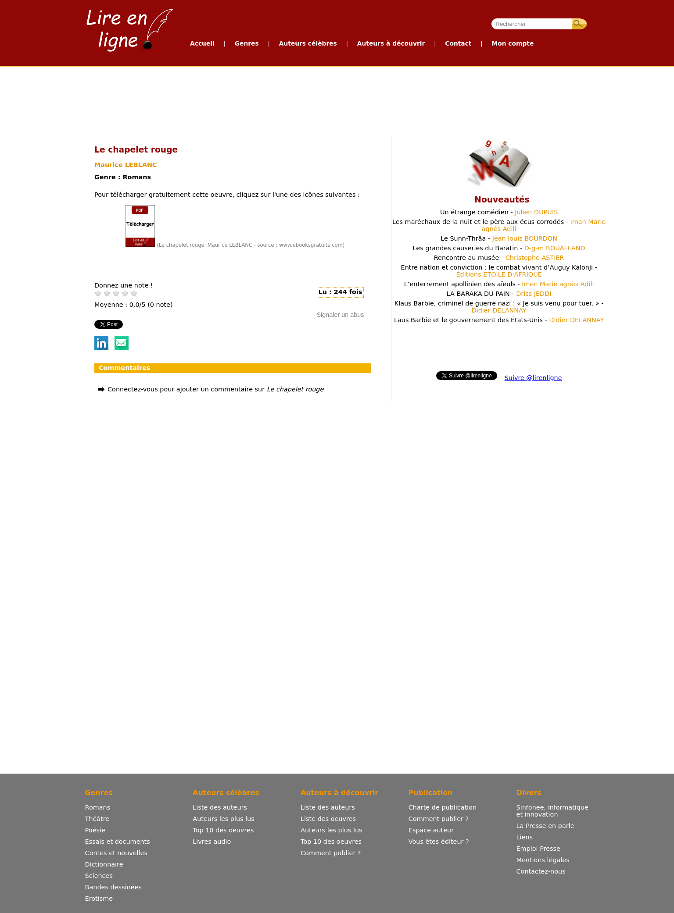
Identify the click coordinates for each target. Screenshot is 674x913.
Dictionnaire (104, 864)
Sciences (99, 875)
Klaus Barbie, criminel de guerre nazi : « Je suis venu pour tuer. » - (499, 307)
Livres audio (212, 841)
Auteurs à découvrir (391, 43)
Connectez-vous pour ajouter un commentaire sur (215, 389)
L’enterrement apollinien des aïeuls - (499, 284)
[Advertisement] (336, 100)
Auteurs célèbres (308, 43)
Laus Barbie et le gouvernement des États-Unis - (499, 319)
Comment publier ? (331, 852)
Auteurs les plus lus (223, 818)
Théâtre (97, 818)
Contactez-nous (541, 871)
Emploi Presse (538, 848)
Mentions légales (543, 859)
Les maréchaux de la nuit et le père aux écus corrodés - (499, 225)
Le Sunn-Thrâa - (499, 238)
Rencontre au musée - (499, 257)
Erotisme (99, 898)
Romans (98, 807)
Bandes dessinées (113, 887)
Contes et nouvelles (116, 852)
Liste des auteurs (220, 807)
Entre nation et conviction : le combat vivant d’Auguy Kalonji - (499, 271)
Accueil (202, 43)
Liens (524, 837)
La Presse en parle (545, 825)
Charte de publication (443, 807)
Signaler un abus (340, 314)
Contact (458, 43)
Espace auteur (431, 830)
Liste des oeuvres (328, 818)
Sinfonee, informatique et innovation (552, 811)
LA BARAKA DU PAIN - (499, 293)
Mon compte (512, 43)
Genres (247, 43)
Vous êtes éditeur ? (439, 841)
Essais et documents (117, 841)
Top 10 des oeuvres (223, 830)
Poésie (95, 830)
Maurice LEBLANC (125, 164)
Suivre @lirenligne (533, 377)
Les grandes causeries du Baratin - (499, 248)
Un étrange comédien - (499, 212)
